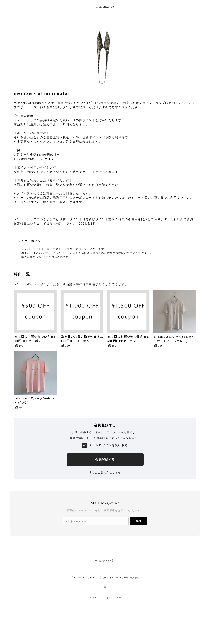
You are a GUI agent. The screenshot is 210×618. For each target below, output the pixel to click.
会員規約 (135, 577)
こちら (116, 472)
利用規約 (99, 437)
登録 (138, 521)
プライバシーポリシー (83, 577)
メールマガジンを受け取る (108, 445)
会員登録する (105, 459)
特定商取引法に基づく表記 (114, 577)
